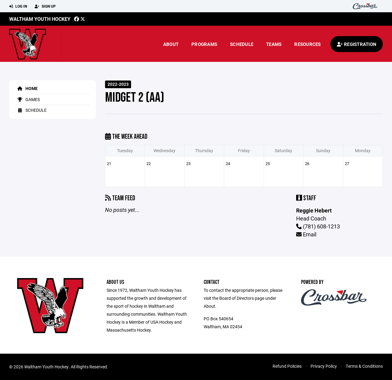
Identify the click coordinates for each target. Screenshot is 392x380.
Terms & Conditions (364, 366)
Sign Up (45, 6)
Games (27, 99)
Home (26, 88)
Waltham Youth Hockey (39, 19)
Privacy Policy (324, 366)
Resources (307, 44)
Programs (204, 44)
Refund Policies (287, 366)
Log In (18, 6)
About (171, 44)
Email (306, 234)
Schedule (241, 44)
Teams (273, 44)
